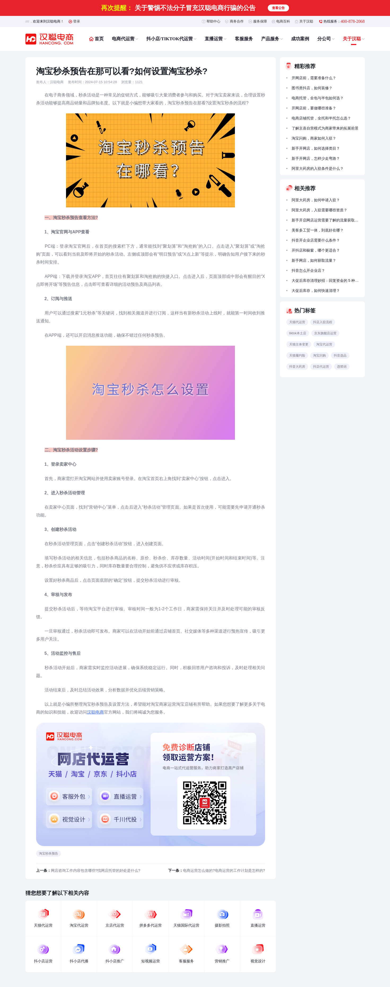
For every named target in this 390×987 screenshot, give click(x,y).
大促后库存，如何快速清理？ (316, 290)
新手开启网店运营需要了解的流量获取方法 (326, 220)
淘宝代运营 (324, 344)
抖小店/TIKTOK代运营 (169, 38)
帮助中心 (213, 21)
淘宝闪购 (319, 355)
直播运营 (214, 38)
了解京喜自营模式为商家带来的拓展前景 (325, 128)
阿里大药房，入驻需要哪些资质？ (319, 210)
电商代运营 (123, 38)
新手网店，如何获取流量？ (314, 260)
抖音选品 (340, 355)
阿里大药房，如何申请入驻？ (316, 200)
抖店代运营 (321, 366)
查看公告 (278, 8)
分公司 (324, 38)
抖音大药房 (297, 366)
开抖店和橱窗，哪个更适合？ (316, 250)
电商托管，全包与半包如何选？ (318, 98)
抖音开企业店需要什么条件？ (316, 240)
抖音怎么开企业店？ (308, 270)
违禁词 (342, 366)
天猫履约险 (297, 355)
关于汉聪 (306, 21)
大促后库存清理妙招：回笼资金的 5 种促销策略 (326, 280)
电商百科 (283, 21)
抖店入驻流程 (322, 322)
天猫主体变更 (298, 344)
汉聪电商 (95, 712)
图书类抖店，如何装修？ (312, 88)
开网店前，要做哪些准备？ (314, 108)
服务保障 (260, 21)
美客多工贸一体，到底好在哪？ (318, 230)
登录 (76, 21)
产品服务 (270, 38)
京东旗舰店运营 (325, 333)
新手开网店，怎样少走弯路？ (316, 158)
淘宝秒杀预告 (48, 853)
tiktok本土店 (297, 333)
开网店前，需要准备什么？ (314, 78)
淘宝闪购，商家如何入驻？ (314, 138)
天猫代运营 (297, 322)
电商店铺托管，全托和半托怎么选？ (321, 118)
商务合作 (237, 21)
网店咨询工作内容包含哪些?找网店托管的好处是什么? (96, 870)
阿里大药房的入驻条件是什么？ (318, 168)
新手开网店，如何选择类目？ (316, 148)
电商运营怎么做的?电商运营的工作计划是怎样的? (224, 870)
